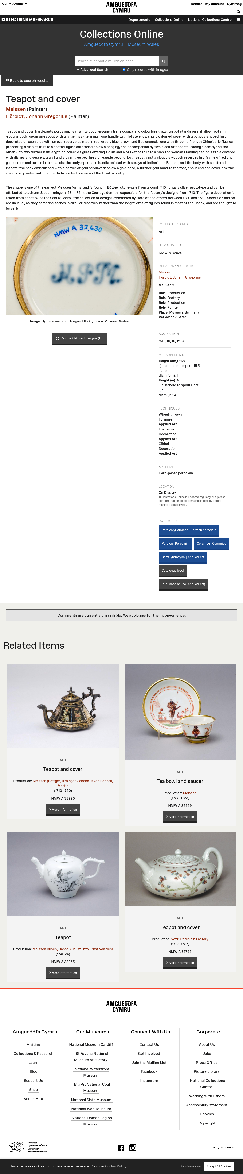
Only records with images (147, 70)
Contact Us (149, 1044)
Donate (196, 4)
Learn (33, 1062)
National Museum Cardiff (91, 1044)
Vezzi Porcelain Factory (189, 939)
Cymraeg (234, 4)
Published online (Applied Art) (183, 584)
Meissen (16, 109)
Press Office (207, 1062)
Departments (139, 20)
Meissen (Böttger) (47, 781)
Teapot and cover (63, 769)
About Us (207, 1044)
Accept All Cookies (219, 1166)
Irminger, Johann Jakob (80, 781)
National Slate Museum (91, 1100)
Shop (33, 1089)
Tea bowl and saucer (180, 781)
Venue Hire (33, 1099)
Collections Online (169, 20)
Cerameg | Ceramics (211, 543)
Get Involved (149, 1053)
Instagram (149, 1080)
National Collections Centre (210, 20)
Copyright (206, 1123)
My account (214, 4)
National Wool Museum (91, 1109)
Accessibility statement (206, 1105)
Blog (33, 1071)
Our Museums (15, 4)
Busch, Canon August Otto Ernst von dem (80, 949)
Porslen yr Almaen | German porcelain (189, 530)
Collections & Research (27, 19)
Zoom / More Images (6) (79, 338)
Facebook (149, 1071)
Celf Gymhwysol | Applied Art (183, 557)
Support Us (33, 1080)
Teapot (63, 937)
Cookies (207, 1114)
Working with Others (207, 1096)
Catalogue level (173, 570)
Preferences (191, 1166)
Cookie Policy (115, 1166)
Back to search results (27, 80)
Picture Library (207, 1071)
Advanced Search (92, 70)
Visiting (33, 1044)
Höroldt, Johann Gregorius (36, 116)
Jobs (207, 1053)
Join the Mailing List (149, 1062)
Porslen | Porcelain (175, 543)
